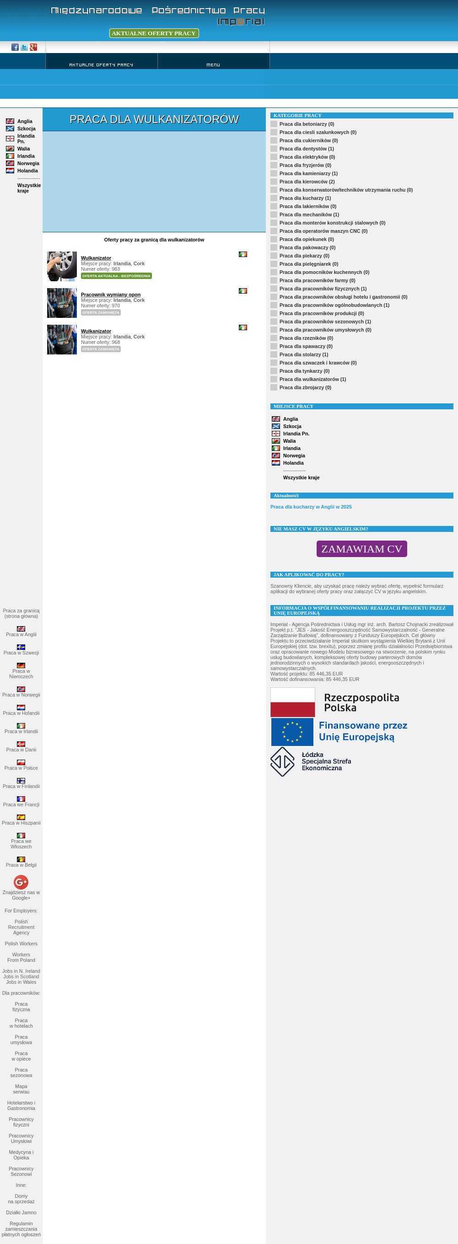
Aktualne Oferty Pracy (102, 64)
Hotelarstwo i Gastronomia (21, 1105)
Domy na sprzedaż (21, 1198)
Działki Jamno (21, 1212)
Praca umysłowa (21, 1039)
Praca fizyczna (21, 1006)
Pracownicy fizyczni (21, 1121)
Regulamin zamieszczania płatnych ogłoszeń (21, 1229)
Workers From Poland (21, 957)
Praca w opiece (21, 1056)
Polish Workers (21, 943)
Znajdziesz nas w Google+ (21, 895)
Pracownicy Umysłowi (21, 1138)
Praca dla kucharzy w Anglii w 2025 (311, 506)
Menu (214, 64)
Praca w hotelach (21, 1023)
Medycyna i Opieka (21, 1154)
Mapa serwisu (21, 1088)
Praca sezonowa (21, 1072)
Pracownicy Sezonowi (21, 1171)
